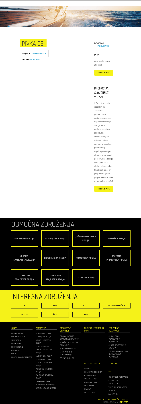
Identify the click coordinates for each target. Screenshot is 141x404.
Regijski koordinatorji (46, 388)
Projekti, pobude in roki (94, 329)
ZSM (55, 305)
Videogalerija (90, 379)
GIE (110, 371)
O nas (14, 328)
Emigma (124, 402)
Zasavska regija (43, 381)
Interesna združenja (45, 384)
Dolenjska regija (43, 333)
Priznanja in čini (67, 358)
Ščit (55, 314)
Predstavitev (17, 333)
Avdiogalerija (90, 382)
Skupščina (16, 340)
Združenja (41, 328)
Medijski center (92, 363)
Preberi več (104, 72)
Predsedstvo (17, 347)
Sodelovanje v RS (68, 348)
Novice (87, 368)
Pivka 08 (33, 43)
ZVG (24, 305)
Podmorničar (116, 305)
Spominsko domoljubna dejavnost (114, 339)
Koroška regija (42, 346)
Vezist (24, 314)
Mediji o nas (89, 392)
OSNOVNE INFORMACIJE (118, 377)
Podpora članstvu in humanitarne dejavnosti (118, 354)
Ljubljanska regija (44, 356)
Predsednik (16, 343)
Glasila (87, 389)
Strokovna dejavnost (65, 329)
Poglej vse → (104, 46)
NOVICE (111, 390)
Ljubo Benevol (34, 53)
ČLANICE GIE (113, 380)
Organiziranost (18, 337)
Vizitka (14, 354)
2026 (97, 55)
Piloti (85, 305)
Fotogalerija (90, 375)
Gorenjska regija (43, 337)
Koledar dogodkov (93, 372)
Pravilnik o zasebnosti (22, 357)
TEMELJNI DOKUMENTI (117, 387)
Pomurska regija (43, 359)
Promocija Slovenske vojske (101, 92)
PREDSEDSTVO (114, 384)
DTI (86, 314)
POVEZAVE (113, 363)
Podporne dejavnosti (114, 329)
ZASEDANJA (113, 394)
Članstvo (15, 350)
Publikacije (89, 385)
